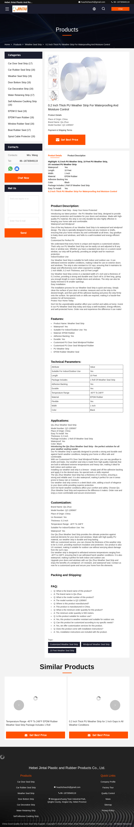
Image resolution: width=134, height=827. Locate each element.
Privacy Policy (108, 810)
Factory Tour (108, 787)
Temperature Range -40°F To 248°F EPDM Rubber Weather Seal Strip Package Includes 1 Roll (32, 723)
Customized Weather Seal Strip (64, 644)
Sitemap (108, 805)
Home (7, 44)
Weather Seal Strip (33, 44)
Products (17, 44)
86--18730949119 (120, 2)
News (108, 799)
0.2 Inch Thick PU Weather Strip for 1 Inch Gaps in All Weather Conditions (96, 723)
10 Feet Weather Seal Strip (62, 650)
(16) (21, 70)
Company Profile (108, 782)
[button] (53, 99)
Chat (120, 9)
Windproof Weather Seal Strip (96, 644)
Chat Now (23, 178)
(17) (20, 63)
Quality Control (108, 793)
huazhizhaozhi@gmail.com (91, 2)
